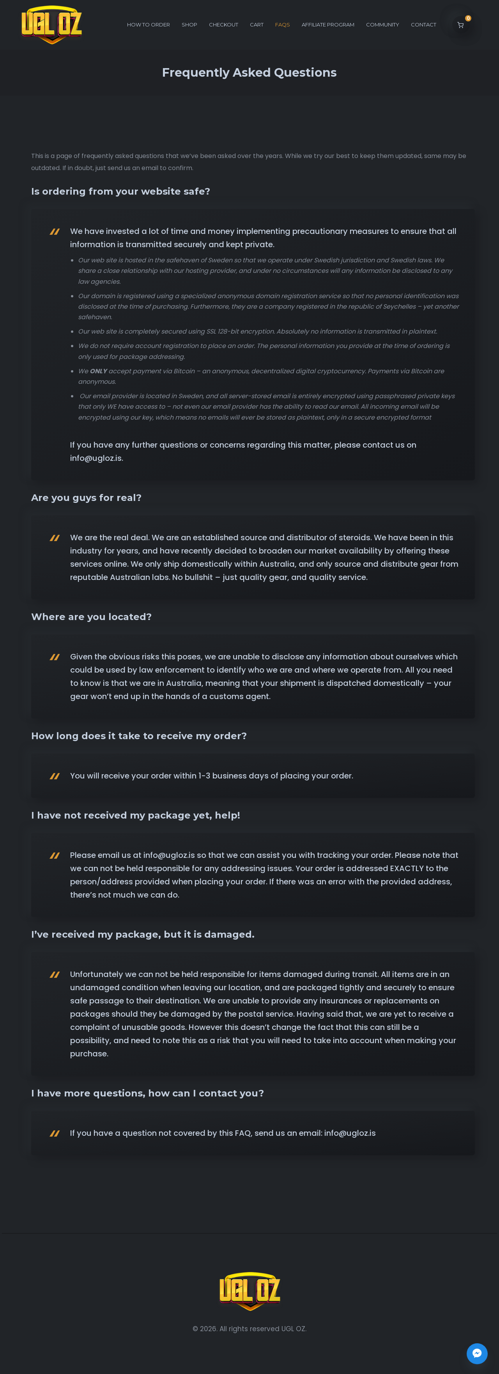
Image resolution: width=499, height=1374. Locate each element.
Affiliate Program (328, 24)
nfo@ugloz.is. (97, 458)
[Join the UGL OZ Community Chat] (477, 1353)
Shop (189, 24)
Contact (423, 24)
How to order (148, 24)
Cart (257, 24)
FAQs (282, 24)
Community (382, 24)
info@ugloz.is (349, 1133)
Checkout (223, 24)
